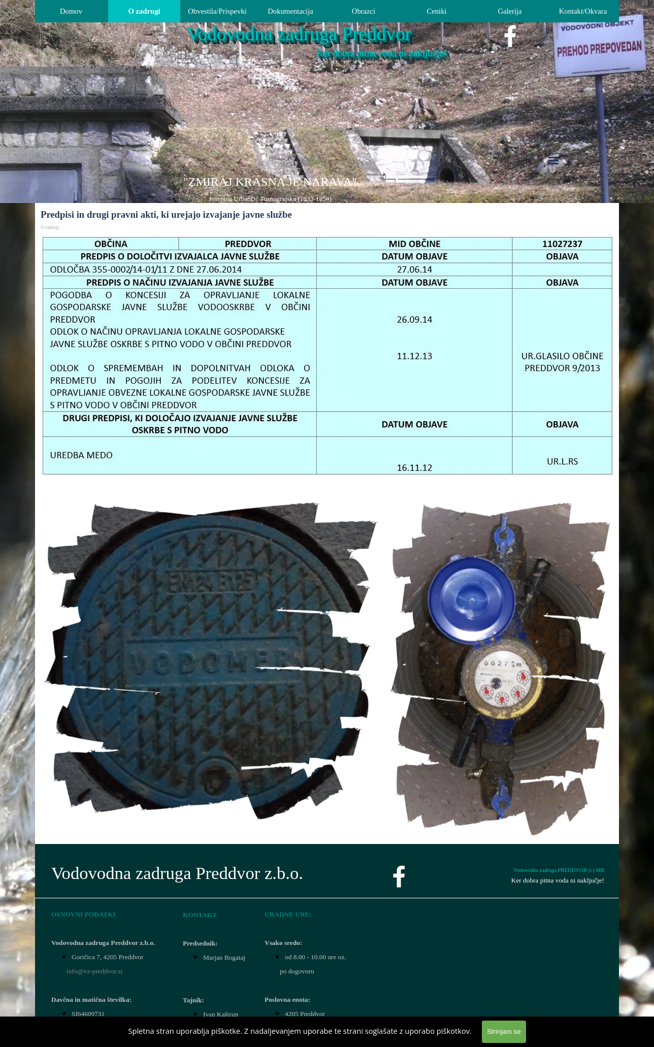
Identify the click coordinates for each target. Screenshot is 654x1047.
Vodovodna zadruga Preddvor (298, 33)
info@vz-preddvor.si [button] (94, 971)
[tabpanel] (270, 189)
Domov (71, 11)
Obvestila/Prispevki (217, 11)
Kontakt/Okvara (583, 11)
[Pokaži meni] (553, 160)
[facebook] (510, 36)
